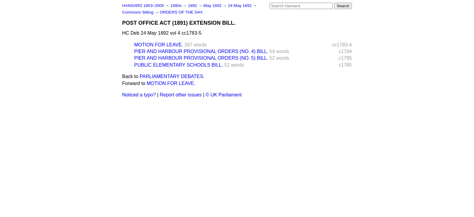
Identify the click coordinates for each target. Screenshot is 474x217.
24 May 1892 (240, 5)
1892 (193, 5)
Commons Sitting (138, 12)
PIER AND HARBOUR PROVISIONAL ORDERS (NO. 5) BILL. (201, 58)
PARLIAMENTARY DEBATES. (172, 76)
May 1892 (212, 5)
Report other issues (181, 94)
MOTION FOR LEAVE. (158, 44)
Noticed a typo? (139, 94)
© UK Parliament (224, 94)
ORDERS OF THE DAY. (181, 12)
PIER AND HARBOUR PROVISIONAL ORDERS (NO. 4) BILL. (201, 51)
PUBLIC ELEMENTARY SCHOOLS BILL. (178, 65)
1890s (176, 5)
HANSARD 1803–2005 (143, 5)
